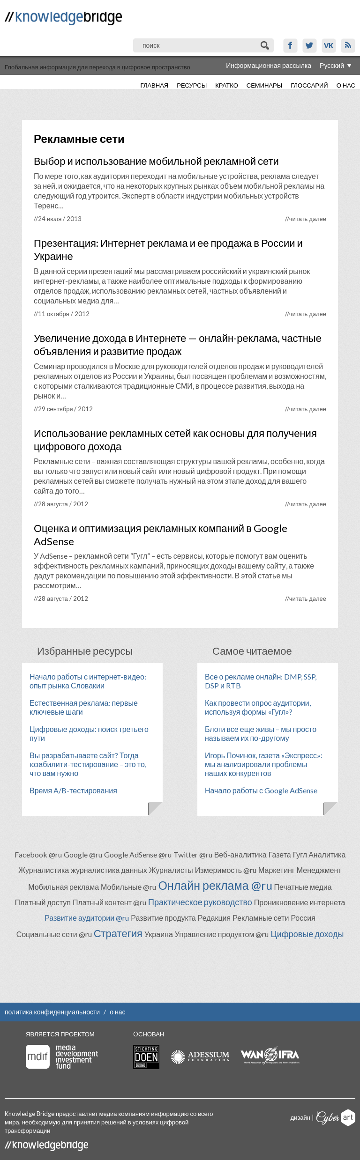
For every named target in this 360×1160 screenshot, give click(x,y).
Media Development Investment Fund (62, 1057)
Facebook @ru (38, 854)
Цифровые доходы (307, 934)
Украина (158, 934)
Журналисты (171, 869)
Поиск (265, 45)
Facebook (290, 45)
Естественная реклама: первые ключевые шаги (84, 707)
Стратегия (118, 933)
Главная (155, 85)
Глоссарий (309, 85)
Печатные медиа (303, 886)
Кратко (226, 85)
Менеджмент (319, 869)
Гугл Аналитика (319, 854)
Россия (303, 917)
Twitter (309, 45)
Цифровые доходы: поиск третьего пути (89, 733)
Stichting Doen (146, 1057)
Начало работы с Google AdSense (261, 790)
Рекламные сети (260, 917)
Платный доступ (43, 902)
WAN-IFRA (270, 1055)
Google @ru (83, 854)
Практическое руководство (200, 902)
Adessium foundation (200, 1056)
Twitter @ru (192, 854)
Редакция (214, 917)
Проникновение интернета (299, 902)
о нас (117, 1012)
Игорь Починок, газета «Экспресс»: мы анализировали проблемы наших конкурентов (263, 764)
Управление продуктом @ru (222, 934)
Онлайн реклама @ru (215, 885)
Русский (332, 65)
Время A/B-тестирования (73, 790)
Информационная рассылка (268, 65)
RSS (348, 45)
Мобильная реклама (63, 886)
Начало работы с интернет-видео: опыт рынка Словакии (88, 681)
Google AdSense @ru (138, 854)
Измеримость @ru (225, 869)
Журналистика (43, 869)
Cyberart (335, 1117)
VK (329, 45)
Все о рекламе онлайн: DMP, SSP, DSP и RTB (260, 681)
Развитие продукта (163, 917)
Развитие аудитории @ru (87, 917)
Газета (280, 854)
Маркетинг (276, 869)
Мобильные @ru (128, 886)
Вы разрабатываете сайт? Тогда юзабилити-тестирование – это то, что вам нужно (88, 764)
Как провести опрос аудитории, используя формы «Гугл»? (258, 707)
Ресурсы (192, 85)
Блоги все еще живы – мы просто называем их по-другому (260, 733)
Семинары (264, 85)
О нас (346, 85)
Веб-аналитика (240, 854)
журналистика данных (109, 869)
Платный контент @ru (109, 902)
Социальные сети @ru (54, 934)
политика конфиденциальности (52, 1012)
